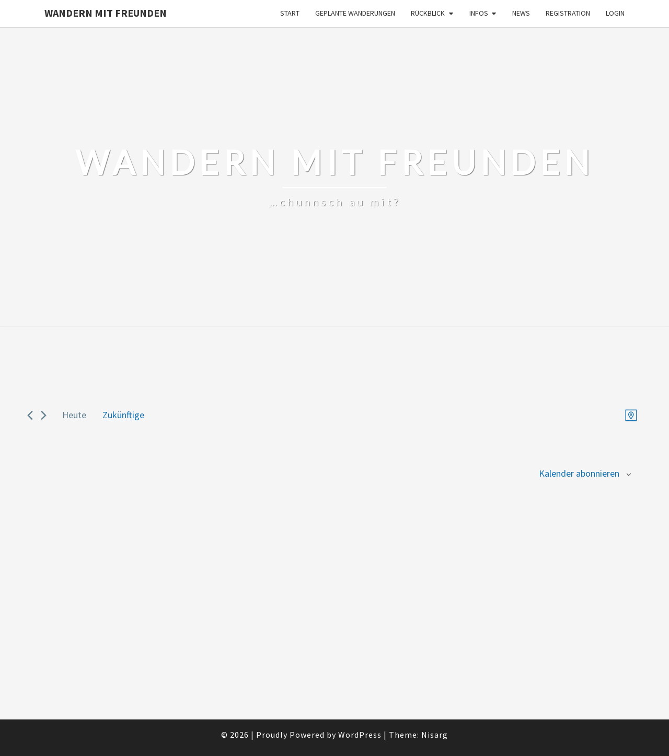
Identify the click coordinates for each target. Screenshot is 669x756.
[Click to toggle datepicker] (123, 415)
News (521, 13)
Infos (478, 13)
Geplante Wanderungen (355, 13)
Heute (74, 415)
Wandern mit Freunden (105, 12)
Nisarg (434, 734)
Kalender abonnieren (579, 473)
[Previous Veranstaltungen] (30, 415)
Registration (568, 13)
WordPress (360, 734)
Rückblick (428, 13)
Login (615, 13)
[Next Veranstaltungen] (44, 415)
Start (289, 13)
